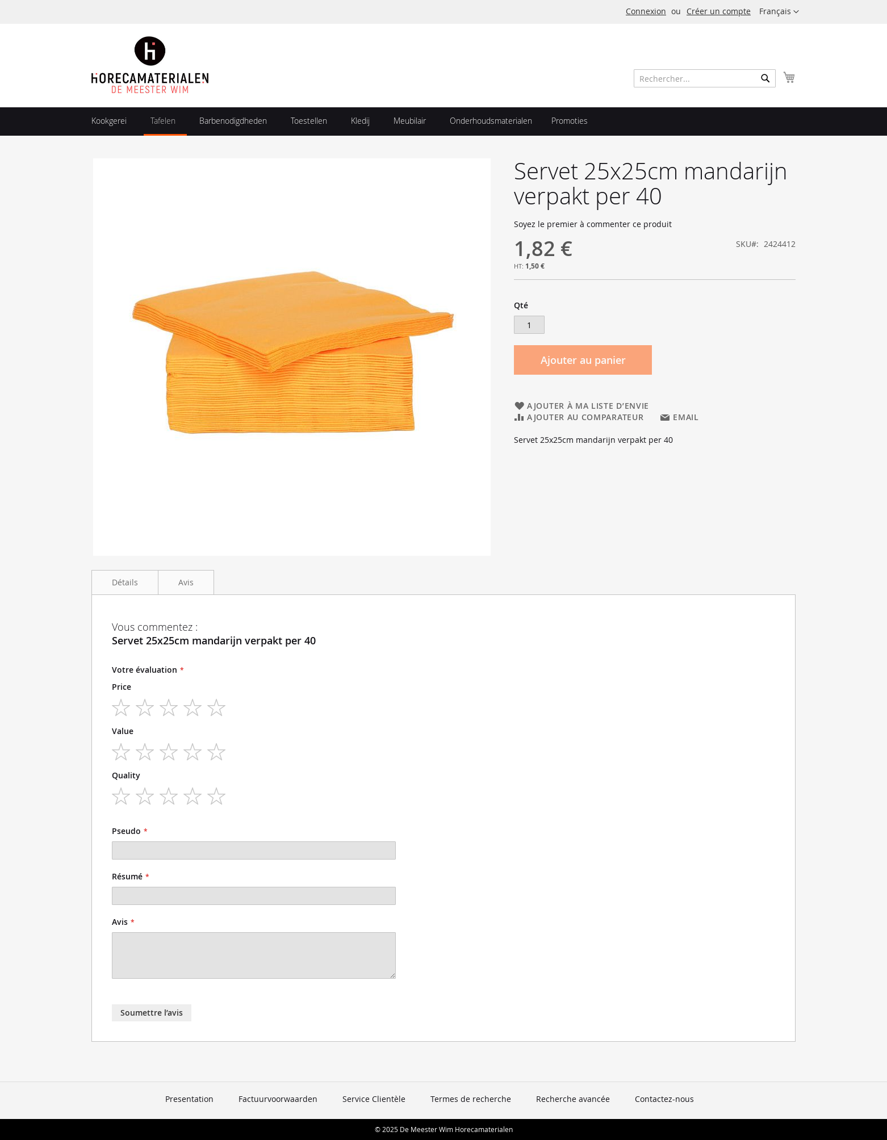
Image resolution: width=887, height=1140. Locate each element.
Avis (186, 582)
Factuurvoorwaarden (278, 1098)
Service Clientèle (373, 1098)
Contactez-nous (664, 1098)
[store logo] (149, 64)
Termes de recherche (470, 1098)
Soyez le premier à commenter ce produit (593, 224)
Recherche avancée (573, 1098)
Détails (125, 582)
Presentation (189, 1098)
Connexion (646, 11)
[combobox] (705, 78)
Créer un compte (719, 11)
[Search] (765, 78)
